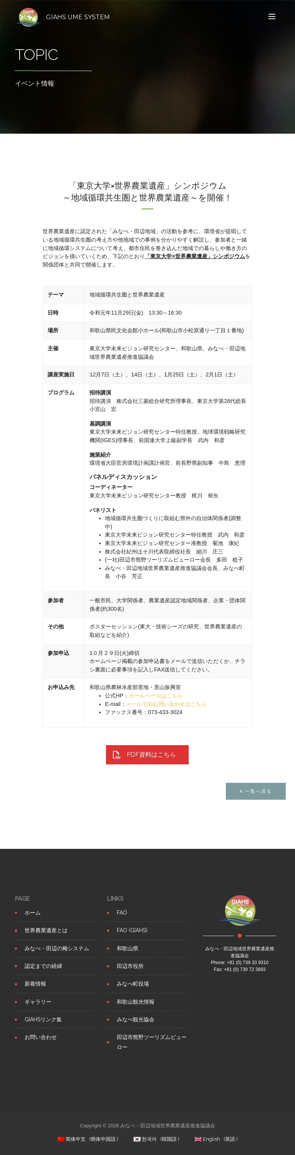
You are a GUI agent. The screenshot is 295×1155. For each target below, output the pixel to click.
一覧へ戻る (256, 807)
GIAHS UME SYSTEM (78, 17)
